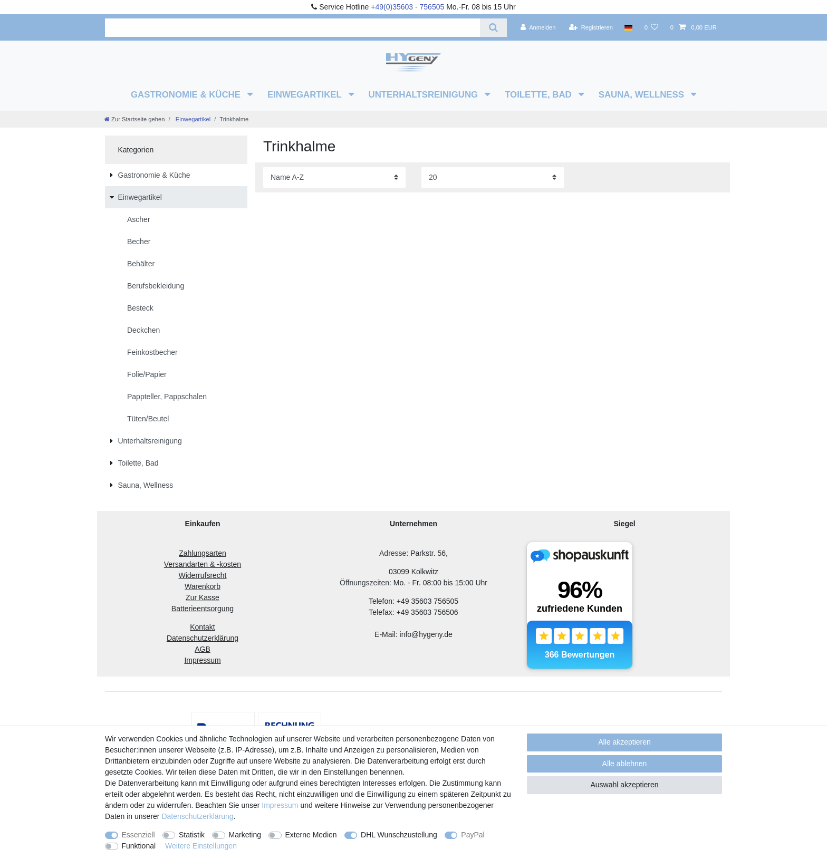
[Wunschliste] (651, 27)
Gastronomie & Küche (187, 95)
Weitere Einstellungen (201, 846)
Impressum (280, 805)
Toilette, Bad (539, 95)
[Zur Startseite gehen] (134, 119)
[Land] (628, 27)
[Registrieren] (591, 27)
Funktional (139, 846)
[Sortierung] (334, 177)
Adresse (392, 553)
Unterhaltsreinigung (424, 95)
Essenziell (138, 835)
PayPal (472, 835)
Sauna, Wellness (643, 95)
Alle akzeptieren (624, 742)
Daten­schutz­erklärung (197, 816)
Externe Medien (311, 835)
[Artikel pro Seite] (492, 177)
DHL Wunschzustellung (399, 835)
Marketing (245, 835)
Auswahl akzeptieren (624, 784)
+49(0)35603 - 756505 (407, 7)
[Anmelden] (538, 27)
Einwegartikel (305, 95)
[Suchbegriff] (292, 27)
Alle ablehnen (624, 763)
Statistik (192, 835)
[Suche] (493, 27)
